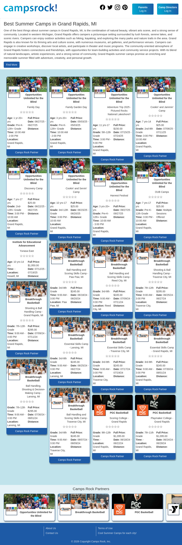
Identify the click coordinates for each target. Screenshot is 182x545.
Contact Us (52, 533)
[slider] (27, 112)
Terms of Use (105, 528)
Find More (11, 64)
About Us (51, 528)
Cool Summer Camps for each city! (117, 533)
